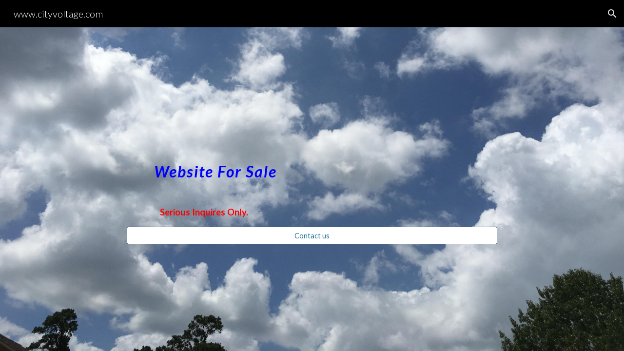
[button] (612, 13)
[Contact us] (312, 235)
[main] (312, 166)
